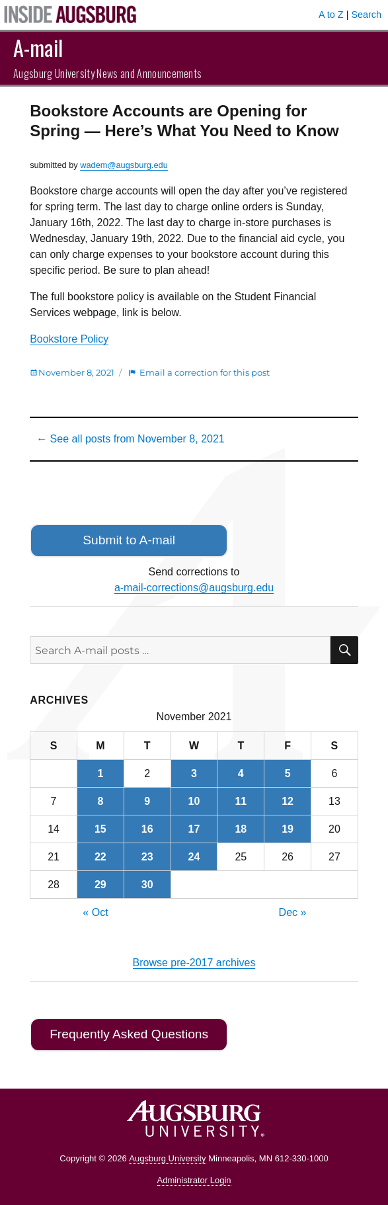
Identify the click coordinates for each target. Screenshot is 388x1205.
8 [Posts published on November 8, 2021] (100, 801)
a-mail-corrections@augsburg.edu (194, 587)
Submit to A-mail (129, 540)
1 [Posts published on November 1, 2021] (100, 773)
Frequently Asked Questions (129, 1034)
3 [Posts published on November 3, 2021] (194, 773)
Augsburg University (167, 1158)
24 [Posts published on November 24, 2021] (194, 856)
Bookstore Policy (69, 339)
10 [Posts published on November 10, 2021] (194, 801)
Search (366, 14)
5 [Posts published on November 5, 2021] (288, 773)
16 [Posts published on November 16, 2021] (147, 829)
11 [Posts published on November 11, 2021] (241, 801)
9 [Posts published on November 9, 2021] (147, 801)
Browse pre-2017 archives (194, 962)
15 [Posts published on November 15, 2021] (100, 829)
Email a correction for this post (204, 372)
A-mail (38, 47)
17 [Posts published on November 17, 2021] (194, 829)
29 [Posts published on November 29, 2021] (100, 884)
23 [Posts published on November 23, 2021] (147, 856)
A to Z (331, 14)
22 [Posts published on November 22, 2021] (100, 856)
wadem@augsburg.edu (124, 165)
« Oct (95, 912)
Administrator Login (194, 1180)
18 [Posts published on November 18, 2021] (241, 829)
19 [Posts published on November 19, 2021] (287, 829)
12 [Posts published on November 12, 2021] (287, 801)
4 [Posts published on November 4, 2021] (241, 773)
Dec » (293, 912)
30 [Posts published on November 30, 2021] (147, 884)
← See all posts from (130, 438)
